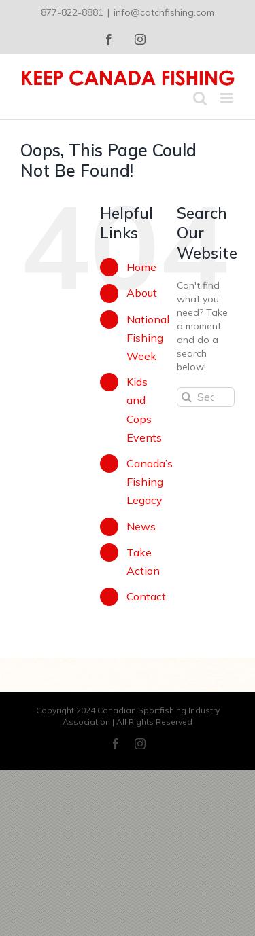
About (141, 293)
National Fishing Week (147, 337)
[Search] (187, 397)
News (141, 526)
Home (141, 267)
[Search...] (206, 397)
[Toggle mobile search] (200, 98)
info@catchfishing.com (164, 12)
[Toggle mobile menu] (227, 98)
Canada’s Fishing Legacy (149, 481)
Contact (146, 596)
